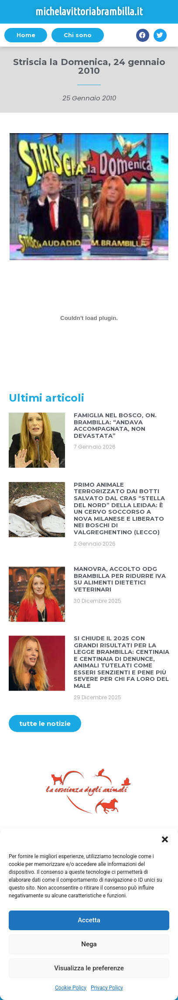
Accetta (89, 920)
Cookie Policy (70, 988)
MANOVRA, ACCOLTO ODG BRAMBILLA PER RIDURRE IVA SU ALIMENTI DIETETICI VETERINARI (120, 579)
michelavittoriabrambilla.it (89, 11)
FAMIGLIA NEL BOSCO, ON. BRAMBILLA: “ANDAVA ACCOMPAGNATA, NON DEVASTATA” (115, 425)
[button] (165, 839)
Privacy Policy (107, 988)
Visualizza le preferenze (89, 968)
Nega (88, 944)
